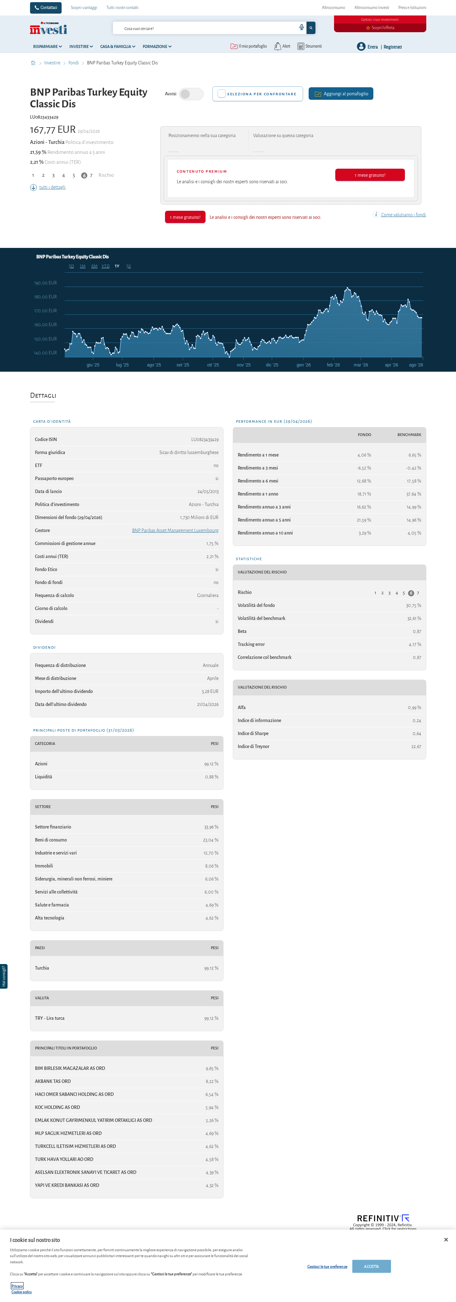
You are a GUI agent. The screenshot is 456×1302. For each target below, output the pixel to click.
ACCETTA (371, 1266)
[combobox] (214, 28)
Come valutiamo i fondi (399, 214)
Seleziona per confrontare (261, 93)
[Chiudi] (446, 1240)
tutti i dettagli (48, 187)
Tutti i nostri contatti (122, 8)
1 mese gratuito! (370, 174)
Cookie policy (21, 1292)
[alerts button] (281, 46)
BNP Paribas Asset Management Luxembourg (175, 530)
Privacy (17, 1286)
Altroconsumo (333, 8)
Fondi (74, 62)
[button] (4, 976)
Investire (52, 62)
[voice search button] (299, 28)
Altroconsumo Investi (371, 8)
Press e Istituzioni (412, 8)
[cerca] (195, 28)
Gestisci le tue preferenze (327, 1266)
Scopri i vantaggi (84, 8)
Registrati (393, 46)
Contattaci (49, 8)
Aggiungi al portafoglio (341, 93)
